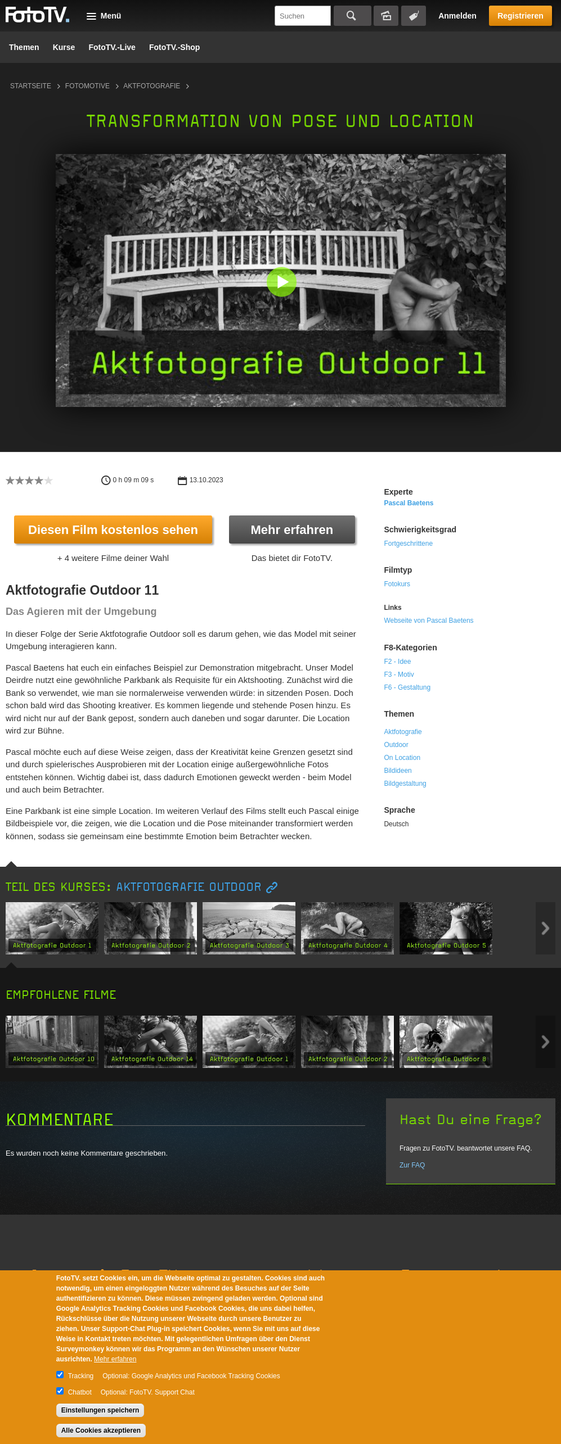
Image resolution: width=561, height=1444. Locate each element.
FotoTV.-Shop (174, 47)
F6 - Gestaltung (407, 687)
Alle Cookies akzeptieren (101, 1430)
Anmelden (457, 15)
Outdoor (396, 745)
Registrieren (520, 15)
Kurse (64, 47)
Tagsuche (413, 16)
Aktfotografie (151, 86)
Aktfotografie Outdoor (189, 887)
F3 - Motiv (399, 674)
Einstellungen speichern (100, 1410)
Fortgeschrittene (408, 543)
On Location (402, 758)
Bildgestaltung (405, 783)
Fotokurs (397, 584)
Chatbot (80, 1392)
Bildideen (397, 771)
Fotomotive (87, 86)
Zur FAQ (412, 1165)
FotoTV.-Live (112, 47)
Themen (24, 47)
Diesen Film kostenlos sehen (113, 530)
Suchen (352, 16)
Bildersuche (386, 16)
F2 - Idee (397, 662)
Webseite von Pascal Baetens (428, 620)
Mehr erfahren (292, 530)
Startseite (30, 86)
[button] (283, 283)
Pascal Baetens (408, 503)
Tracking (81, 1376)
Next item (545, 928)
